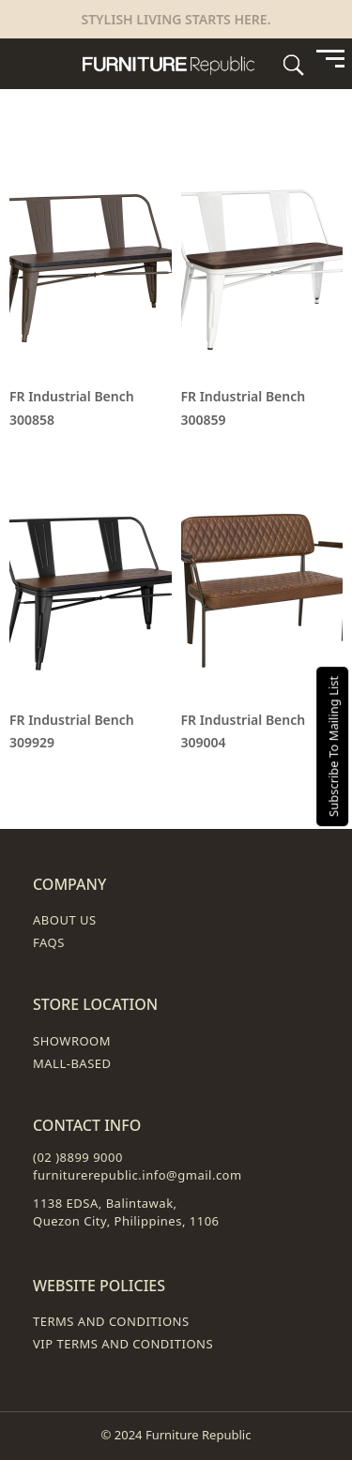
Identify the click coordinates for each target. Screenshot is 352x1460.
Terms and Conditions (111, 1321)
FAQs (49, 942)
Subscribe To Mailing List (333, 745)
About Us (65, 919)
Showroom (72, 1040)
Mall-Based (72, 1063)
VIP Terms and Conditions (123, 1343)
